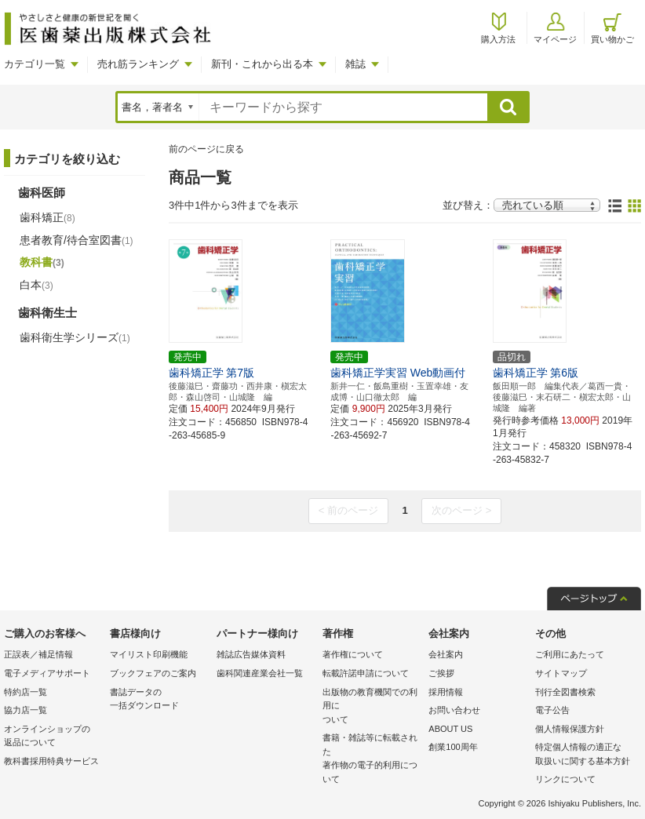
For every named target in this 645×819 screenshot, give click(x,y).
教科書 (42, 262)
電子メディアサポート (47, 673)
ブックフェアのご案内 (153, 673)
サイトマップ (561, 673)
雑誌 (355, 64)
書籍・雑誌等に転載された (371, 759)
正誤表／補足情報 (38, 654)
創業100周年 (452, 747)
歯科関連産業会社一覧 (260, 673)
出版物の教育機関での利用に (371, 707)
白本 (36, 284)
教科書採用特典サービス (51, 761)
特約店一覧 (25, 692)
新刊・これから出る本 (262, 64)
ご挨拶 (441, 673)
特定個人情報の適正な (584, 755)
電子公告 (552, 710)
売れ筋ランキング (138, 64)
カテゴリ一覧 (34, 64)
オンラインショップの (53, 737)
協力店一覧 (25, 710)
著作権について (352, 654)
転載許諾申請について (365, 673)
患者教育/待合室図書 (76, 240)
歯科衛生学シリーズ (75, 337)
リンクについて (565, 779)
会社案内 (445, 654)
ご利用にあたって (569, 654)
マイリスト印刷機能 (149, 654)
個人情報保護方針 (569, 728)
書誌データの (159, 700)
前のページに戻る (206, 149)
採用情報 (445, 692)
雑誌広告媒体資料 (251, 654)
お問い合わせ (454, 710)
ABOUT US (450, 728)
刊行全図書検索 (565, 692)
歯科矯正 (47, 217)
